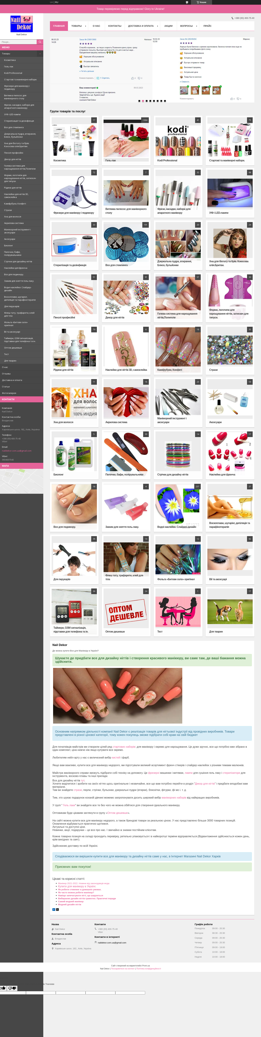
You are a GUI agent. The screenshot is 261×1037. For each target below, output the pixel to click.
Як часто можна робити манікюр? (76, 892)
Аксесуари (9, 238)
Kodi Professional (13, 72)
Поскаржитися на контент (123, 969)
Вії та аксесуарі (12, 331)
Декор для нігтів (12, 159)
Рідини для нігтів (13, 187)
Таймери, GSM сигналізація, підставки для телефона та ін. (20, 340)
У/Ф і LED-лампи (12, 114)
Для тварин (10, 360)
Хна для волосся (12, 216)
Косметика (10, 59)
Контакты (114, 26)
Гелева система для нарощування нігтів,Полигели (20, 167)
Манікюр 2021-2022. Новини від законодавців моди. (84, 883)
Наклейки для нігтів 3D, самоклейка (16, 196)
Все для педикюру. (14, 274)
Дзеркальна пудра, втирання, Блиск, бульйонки (20, 135)
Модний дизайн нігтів (69, 904)
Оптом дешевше (13, 347)
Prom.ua (146, 966)
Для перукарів (11, 306)
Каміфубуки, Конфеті (15, 203)
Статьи (6, 386)
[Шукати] (40, 41)
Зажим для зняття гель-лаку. (19, 280)
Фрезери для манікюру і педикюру (17, 87)
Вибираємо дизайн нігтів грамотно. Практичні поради (87, 898)
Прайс (207, 26)
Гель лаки (69, 805)
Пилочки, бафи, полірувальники (12, 253)
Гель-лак (8, 66)
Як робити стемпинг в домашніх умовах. (79, 889)
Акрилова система (14, 223)
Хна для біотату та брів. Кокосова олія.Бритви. (16, 145)
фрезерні (153, 772)
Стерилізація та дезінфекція (19, 120)
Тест (6, 354)
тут (82, 780)
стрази (78, 790)
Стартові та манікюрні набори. (20, 79)
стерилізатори (231, 772)
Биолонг (8, 245)
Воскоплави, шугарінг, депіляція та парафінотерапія (20, 298)
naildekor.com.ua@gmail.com (16, 450)
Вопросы (186, 26)
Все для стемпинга (14, 127)
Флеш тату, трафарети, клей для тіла (19, 314)
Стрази (8, 210)
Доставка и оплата (12, 380)
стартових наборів (124, 746)
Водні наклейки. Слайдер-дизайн (17, 289)
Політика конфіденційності (148, 969)
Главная (59, 26)
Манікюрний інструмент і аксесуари (17, 231)
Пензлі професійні (13, 152)
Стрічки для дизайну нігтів (18, 261)
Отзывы (6, 373)
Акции (168, 26)
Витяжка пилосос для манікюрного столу (15, 97)
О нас (5, 367)
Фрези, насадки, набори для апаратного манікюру (19, 106)
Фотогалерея (9, 393)
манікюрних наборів (174, 797)
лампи (189, 772)
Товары (6, 53)
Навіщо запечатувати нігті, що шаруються (80, 895)
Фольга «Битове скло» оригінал (16, 324)
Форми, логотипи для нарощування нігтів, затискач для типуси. (20, 178)
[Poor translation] (12, 988)
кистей (116, 757)
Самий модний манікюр (71, 901)
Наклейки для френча (15, 267)
